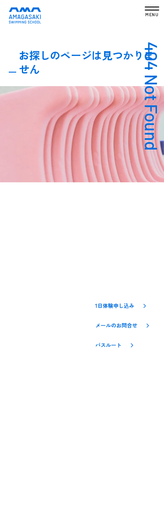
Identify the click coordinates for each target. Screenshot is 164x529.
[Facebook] (98, 384)
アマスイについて (33, 302)
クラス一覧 (24, 331)
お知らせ (21, 317)
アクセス (21, 361)
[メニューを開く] (152, 12)
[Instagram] (82, 384)
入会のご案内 (27, 346)
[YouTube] (114, 384)
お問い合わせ (27, 375)
